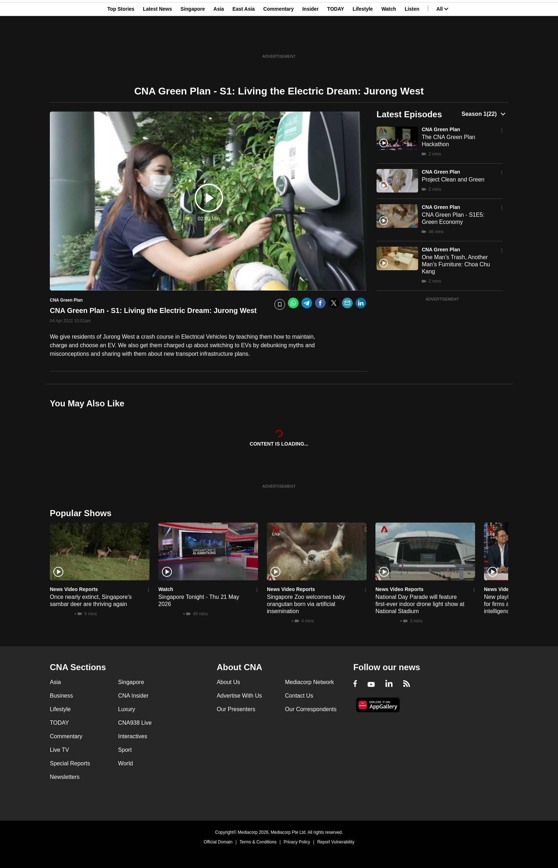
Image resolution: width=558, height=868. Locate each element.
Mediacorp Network (309, 682)
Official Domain (218, 841)
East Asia (243, 40)
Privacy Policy (297, 841)
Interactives (132, 736)
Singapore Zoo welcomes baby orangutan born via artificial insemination (306, 604)
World (125, 763)
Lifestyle (363, 40)
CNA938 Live (135, 723)
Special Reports (70, 763)
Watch (388, 40)
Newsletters (65, 777)
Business (61, 696)
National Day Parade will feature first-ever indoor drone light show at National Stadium (419, 604)
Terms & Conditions (258, 841)
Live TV (59, 750)
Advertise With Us (239, 696)
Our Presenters (236, 709)
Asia (219, 40)
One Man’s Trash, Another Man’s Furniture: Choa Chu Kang (456, 264)
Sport (125, 750)
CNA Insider (133, 696)
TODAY (335, 40)
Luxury (126, 709)
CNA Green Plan (441, 129)
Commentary (278, 40)
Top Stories (121, 40)
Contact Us (299, 696)
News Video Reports (74, 589)
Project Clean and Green (453, 179)
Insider (310, 40)
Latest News (157, 40)
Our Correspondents (311, 709)
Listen (412, 40)
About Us (228, 682)
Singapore (192, 40)
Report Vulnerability (335, 841)
